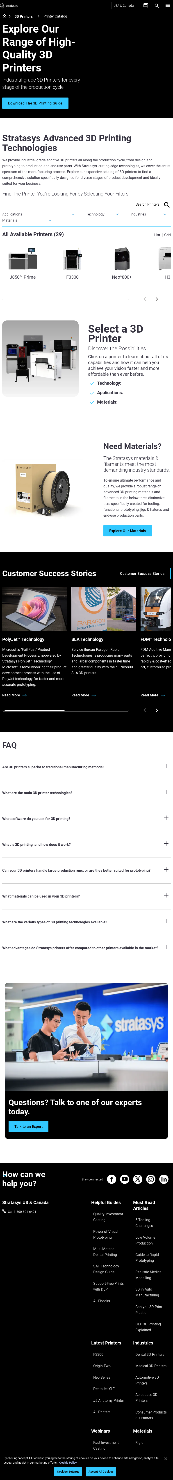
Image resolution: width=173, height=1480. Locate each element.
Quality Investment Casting (104, 1214)
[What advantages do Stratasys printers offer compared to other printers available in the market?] (86, 948)
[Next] (156, 299)
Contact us (140, 1411)
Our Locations (143, 1417)
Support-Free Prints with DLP (108, 1264)
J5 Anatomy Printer (104, 1320)
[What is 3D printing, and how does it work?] (86, 844)
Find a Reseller (101, 1411)
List (157, 235)
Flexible (138, 1352)
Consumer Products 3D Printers (149, 1322)
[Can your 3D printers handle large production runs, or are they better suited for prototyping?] (86, 870)
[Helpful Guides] (110, 1204)
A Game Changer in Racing (109, 1352)
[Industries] (152, 1286)
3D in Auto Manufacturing (151, 1250)
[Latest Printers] (110, 1286)
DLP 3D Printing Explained (151, 1263)
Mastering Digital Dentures (109, 1378)
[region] (86, 1465)
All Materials (141, 1366)
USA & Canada (125, 5)
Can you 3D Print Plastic (150, 1256)
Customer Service (103, 1437)
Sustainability (142, 1437)
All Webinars (99, 1385)
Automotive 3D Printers (149, 1307)
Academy (139, 1431)
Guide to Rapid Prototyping (143, 1233)
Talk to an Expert (102, 1424)
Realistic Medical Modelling (152, 1243)
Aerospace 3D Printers (148, 1313)
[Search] (156, 5)
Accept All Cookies (101, 1471)
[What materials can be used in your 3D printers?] (86, 896)
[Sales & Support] (110, 1396)
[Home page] (3, 17)
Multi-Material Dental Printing (105, 1239)
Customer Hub (101, 1431)
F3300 (95, 1293)
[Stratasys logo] (9, 6)
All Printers (98, 1326)
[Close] (166, 1459)
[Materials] (152, 1338)
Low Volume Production (150, 1224)
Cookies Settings (68, 1471)
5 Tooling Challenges (147, 1217)
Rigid (136, 1346)
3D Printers (24, 16)
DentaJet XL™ (101, 1313)
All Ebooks (98, 1274)
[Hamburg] (167, 5)
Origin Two (98, 1300)
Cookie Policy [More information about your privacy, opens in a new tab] (68, 1462)
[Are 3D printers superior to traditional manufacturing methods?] (86, 767)
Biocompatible (143, 1359)
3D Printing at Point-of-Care (107, 1368)
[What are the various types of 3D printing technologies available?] (86, 922)
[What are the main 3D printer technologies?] (86, 793)
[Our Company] (152, 1396)
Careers (138, 1424)
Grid (167, 235)
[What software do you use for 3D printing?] (86, 818)
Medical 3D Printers (146, 1300)
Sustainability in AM (105, 1359)
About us (139, 1404)
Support (96, 1404)
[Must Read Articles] (152, 1207)
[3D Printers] (38, 16)
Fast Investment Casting (108, 1346)
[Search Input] (138, 204)
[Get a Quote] (145, 5)
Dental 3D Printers (145, 1293)
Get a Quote (99, 1417)
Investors (139, 1444)
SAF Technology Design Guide (107, 1252)
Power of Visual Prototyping (102, 1227)
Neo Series (98, 1307)
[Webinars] (110, 1338)
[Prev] (144, 299)
